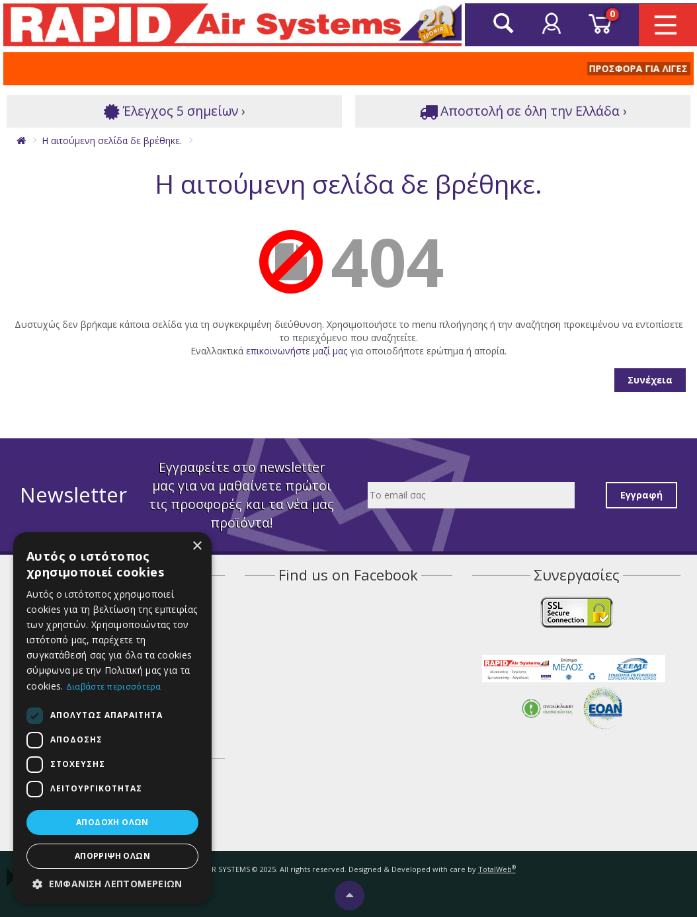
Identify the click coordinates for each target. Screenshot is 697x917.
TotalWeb (497, 869)
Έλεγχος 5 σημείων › (174, 111)
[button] (112, 884)
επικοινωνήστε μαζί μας (296, 350)
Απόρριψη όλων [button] (112, 855)
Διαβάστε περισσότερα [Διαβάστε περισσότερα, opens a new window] (113, 686)
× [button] (197, 546)
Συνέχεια (650, 380)
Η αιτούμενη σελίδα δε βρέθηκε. (112, 140)
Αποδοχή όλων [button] (112, 822)
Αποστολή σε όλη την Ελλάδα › (523, 111)
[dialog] (112, 718)
